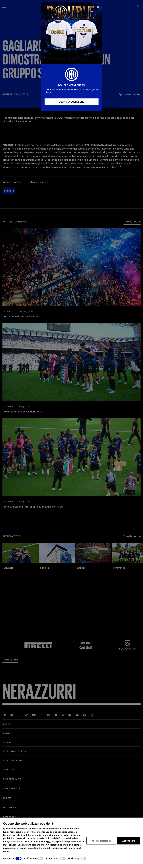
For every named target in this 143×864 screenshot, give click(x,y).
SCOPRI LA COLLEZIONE (71, 101)
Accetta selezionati (101, 840)
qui (49, 841)
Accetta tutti (128, 840)
